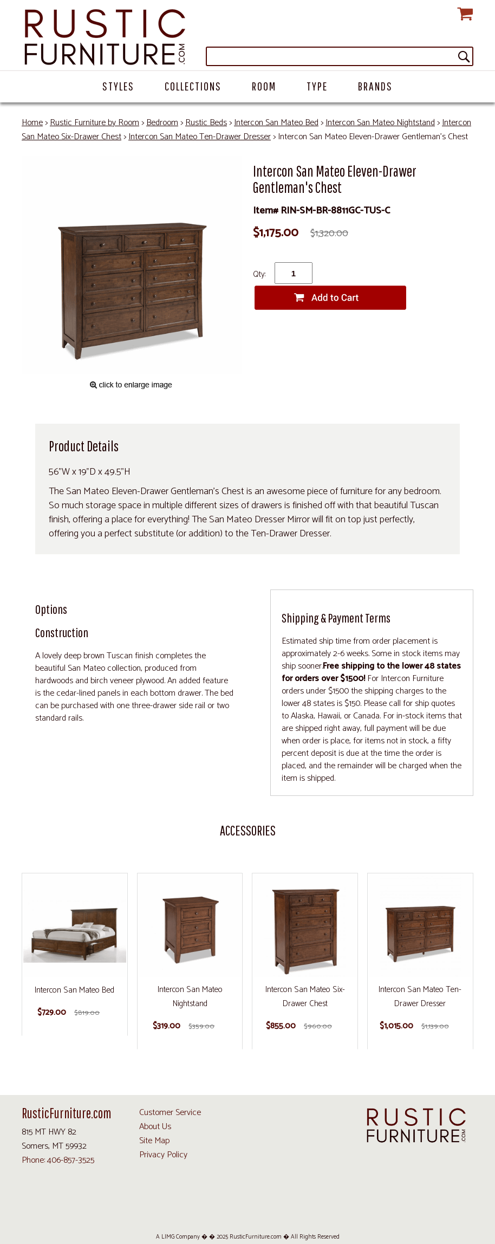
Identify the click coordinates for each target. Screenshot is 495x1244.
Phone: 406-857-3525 (58, 1160)
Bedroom (162, 122)
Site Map (154, 1140)
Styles (118, 86)
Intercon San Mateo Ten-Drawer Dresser (199, 136)
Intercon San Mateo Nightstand (380, 122)
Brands (375, 86)
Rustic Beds (206, 122)
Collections (193, 86)
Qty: (259, 274)
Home (32, 122)
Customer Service (170, 1112)
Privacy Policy (163, 1155)
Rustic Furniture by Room (94, 122)
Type (317, 86)
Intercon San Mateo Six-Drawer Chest (305, 996)
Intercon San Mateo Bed (276, 122)
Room (264, 86)
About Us (155, 1126)
